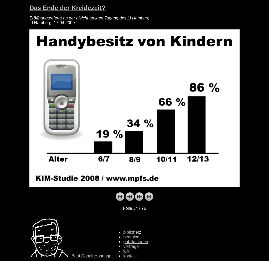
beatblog (131, 237)
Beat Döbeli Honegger (92, 256)
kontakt (130, 256)
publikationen (135, 241)
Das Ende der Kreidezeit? (67, 7)
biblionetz (132, 232)
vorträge (131, 246)
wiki (126, 251)
